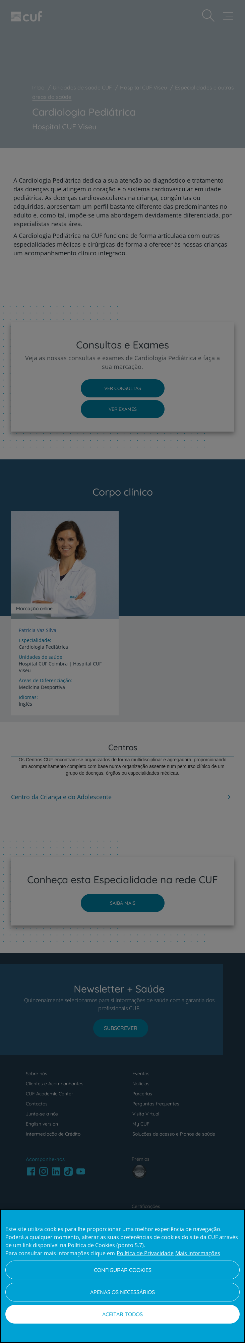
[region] (122, 1276)
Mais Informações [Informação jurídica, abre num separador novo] (197, 1253)
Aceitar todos (122, 1314)
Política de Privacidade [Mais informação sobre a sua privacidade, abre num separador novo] (145, 1253)
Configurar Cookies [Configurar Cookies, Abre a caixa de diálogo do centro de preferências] (122, 1270)
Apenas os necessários (122, 1292)
